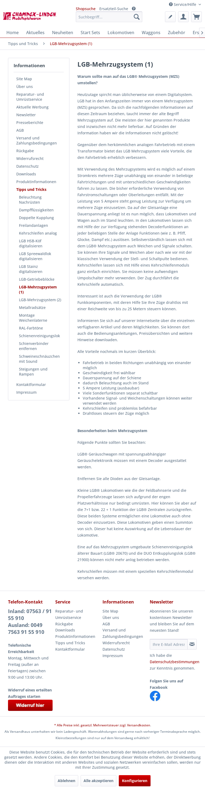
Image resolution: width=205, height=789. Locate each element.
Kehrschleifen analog (38, 233)
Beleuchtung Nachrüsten (30, 200)
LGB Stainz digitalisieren (30, 269)
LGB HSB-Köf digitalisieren (30, 243)
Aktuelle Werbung (32, 107)
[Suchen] (136, 16)
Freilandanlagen (33, 225)
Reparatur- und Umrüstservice (30, 97)
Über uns (24, 86)
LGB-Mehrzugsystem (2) (40, 299)
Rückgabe (25, 150)
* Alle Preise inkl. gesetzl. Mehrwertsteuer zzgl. (90, 725)
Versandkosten (138, 725)
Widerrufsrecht (30, 158)
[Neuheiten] (62, 32)
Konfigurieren (134, 780)
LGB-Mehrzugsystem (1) (38, 289)
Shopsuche (86, 8)
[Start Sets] (90, 32)
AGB (20, 130)
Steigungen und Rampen (33, 372)
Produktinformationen (36, 181)
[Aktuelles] (35, 32)
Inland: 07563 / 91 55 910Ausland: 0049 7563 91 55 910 (30, 621)
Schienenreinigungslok (39, 335)
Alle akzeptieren (98, 780)
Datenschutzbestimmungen (174, 661)
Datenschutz (27, 166)
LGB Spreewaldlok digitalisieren (35, 256)
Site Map (24, 78)
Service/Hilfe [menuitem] (183, 4)
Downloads (26, 173)
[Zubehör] (176, 32)
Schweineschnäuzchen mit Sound (39, 359)
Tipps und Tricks (31, 189)
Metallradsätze (32, 307)
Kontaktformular (31, 384)
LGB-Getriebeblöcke (36, 279)
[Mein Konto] (183, 16)
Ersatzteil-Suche (113, 8)
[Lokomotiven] (121, 32)
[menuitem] (109, 16)
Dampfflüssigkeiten (36, 209)
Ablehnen (66, 780)
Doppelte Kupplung (36, 217)
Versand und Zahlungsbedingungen (36, 140)
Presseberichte (29, 122)
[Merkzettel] (170, 16)
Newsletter (26, 114)
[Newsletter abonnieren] (192, 644)
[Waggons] (151, 32)
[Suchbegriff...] (109, 16)
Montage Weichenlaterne (33, 318)
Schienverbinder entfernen (34, 346)
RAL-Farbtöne (31, 328)
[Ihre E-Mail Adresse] (169, 644)
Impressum (26, 392)
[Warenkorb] (196, 16)
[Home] (12, 32)
